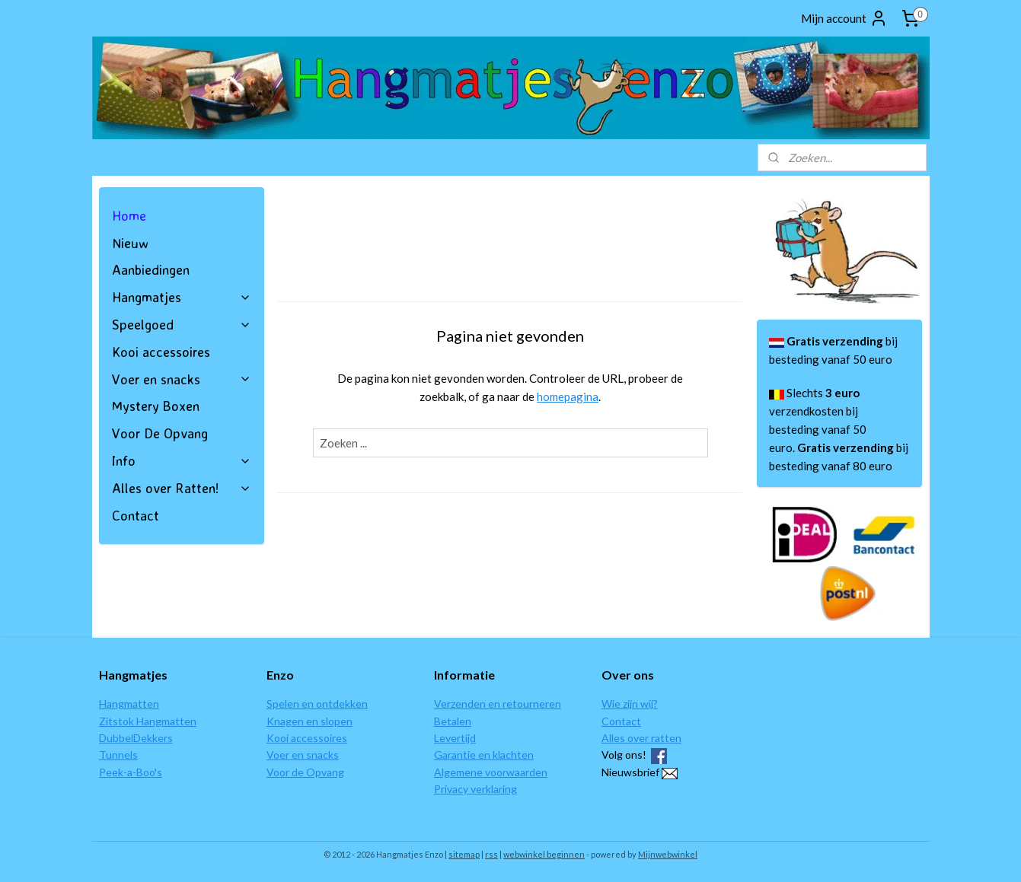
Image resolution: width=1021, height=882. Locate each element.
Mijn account (844, 18)
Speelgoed (181, 324)
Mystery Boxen (155, 405)
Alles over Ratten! (181, 487)
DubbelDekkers (136, 737)
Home (129, 215)
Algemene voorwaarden (490, 772)
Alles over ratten (641, 737)
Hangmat (120, 703)
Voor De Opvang (160, 433)
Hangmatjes (181, 296)
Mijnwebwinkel (667, 854)
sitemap (464, 854)
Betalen (452, 721)
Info (181, 460)
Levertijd (455, 737)
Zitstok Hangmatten (147, 721)
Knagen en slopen (309, 721)
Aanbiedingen (151, 269)
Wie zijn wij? (629, 703)
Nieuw (130, 242)
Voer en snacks (181, 379)
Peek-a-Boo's (130, 772)
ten (150, 703)
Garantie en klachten (484, 754)
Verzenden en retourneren (497, 703)
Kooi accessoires (161, 351)
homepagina (567, 396)
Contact (135, 515)
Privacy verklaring (475, 788)
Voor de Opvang (305, 772)
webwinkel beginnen (544, 854)
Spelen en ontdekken (317, 703)
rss (491, 854)
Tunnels (118, 754)
